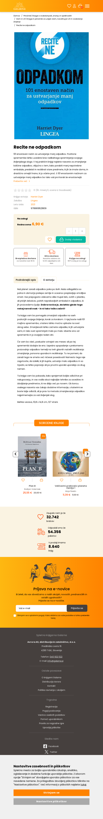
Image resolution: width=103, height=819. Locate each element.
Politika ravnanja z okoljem (51, 689)
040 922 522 (56, 656)
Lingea (34, 200)
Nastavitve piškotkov (51, 801)
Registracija (51, 705)
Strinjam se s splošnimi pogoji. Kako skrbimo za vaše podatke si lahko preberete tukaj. (53, 616)
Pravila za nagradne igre (51, 722)
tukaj (83, 784)
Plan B (32, 485)
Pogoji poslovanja (51, 710)
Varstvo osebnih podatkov (51, 714)
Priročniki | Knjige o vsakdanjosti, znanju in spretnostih (48, 15)
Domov (17, 15)
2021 (33, 204)
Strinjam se (51, 792)
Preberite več (20, 180)
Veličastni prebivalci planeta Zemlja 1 (70, 486)
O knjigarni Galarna (51, 676)
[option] (32, 463)
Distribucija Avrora (51, 680)
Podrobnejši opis (25, 279)
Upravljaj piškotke (51, 726)
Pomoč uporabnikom (52, 718)
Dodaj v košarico (71, 239)
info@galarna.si (55, 660)
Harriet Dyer (37, 196)
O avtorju (47, 279)
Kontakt (51, 685)
